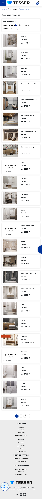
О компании (21, 432)
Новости (21, 427)
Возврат (21, 448)
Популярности (10, 25)
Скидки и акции (21, 474)
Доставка (21, 446)
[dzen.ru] (24, 494)
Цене (20, 25)
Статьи (21, 430)
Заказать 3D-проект (21, 459)
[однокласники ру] (21, 494)
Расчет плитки (21, 451)
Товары (6, 29)
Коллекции (13, 9)
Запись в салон (4, 486)
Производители (21, 435)
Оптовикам (21, 472)
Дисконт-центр (21, 469)
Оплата (21, 443)
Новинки (27, 25)
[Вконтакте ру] (17, 494)
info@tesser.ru (21, 461)
